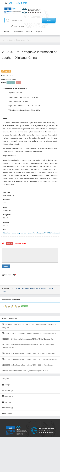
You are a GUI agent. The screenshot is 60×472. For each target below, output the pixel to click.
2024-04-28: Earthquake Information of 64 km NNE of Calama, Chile (28, 339)
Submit (6, 266)
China (19, 83)
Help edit (6, 71)
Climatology (8, 390)
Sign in (9, 243)
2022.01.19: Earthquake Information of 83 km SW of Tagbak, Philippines (29, 359)
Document (18, 31)
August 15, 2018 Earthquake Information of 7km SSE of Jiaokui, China (29, 333)
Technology (8, 413)
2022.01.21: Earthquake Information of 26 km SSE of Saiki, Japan (27, 365)
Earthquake (11, 83)
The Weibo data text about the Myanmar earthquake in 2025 (25, 371)
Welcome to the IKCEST (18, 3)
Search (48, 20)
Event (11, 40)
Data (29, 31)
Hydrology (8, 402)
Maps (39, 31)
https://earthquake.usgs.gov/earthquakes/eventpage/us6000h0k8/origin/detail (31, 233)
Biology (7, 385)
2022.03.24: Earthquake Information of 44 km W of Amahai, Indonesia (28, 353)
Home (6, 31)
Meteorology (8, 408)
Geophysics (20, 40)
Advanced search (19, 26)
